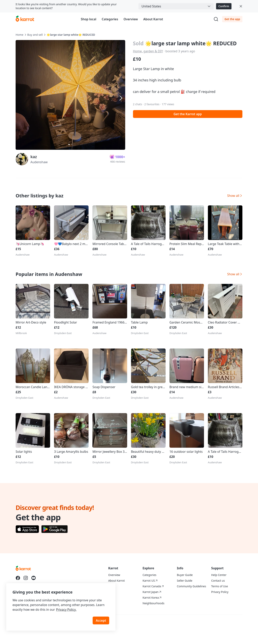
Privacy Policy (219, 592)
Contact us (218, 580)
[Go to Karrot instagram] (25, 578)
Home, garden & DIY (148, 51)
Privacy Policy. (66, 609)
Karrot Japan (152, 592)
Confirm (223, 6)
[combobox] (176, 6)
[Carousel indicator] (69, 144)
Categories (110, 19)
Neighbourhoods (153, 603)
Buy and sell (35, 35)
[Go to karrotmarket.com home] (25, 19)
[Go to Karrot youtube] (33, 578)
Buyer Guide (185, 575)
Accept (101, 620)
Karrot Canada (153, 586)
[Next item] (120, 98)
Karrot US (150, 580)
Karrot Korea (152, 597)
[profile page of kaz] (22, 159)
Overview (131, 19)
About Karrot (153, 19)
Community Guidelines (191, 586)
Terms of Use (219, 586)
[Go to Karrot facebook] (18, 578)
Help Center (218, 575)
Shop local (88, 19)
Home (19, 35)
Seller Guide (184, 580)
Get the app (232, 19)
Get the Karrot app (188, 114)
